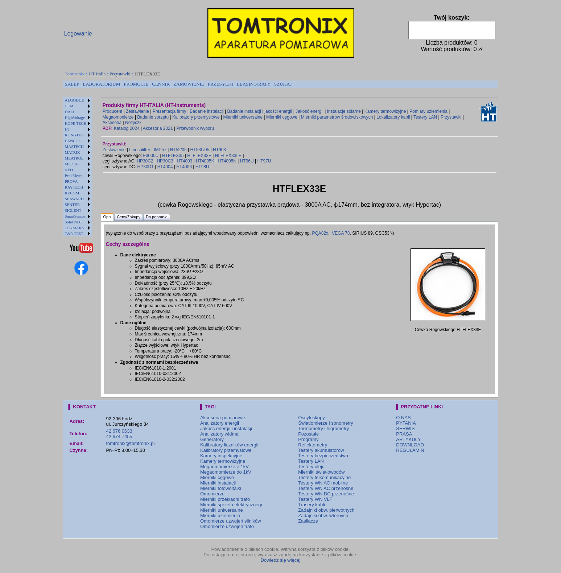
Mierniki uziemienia (220, 515)
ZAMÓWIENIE (188, 84)
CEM (69, 106)
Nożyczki (134, 122)
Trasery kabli (311, 504)
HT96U (247, 161)
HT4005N (227, 161)
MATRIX (72, 152)
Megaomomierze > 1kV (224, 466)
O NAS (403, 417)
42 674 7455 (119, 436)
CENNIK (161, 84)
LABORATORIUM (101, 84)
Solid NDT (74, 222)
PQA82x (320, 233)
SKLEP (72, 84)
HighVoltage (75, 117)
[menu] (77, 166)
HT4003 (185, 161)
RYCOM (72, 193)
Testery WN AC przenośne (325, 488)
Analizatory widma (219, 434)
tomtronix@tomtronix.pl (130, 443)
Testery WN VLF (315, 499)
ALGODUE (74, 100)
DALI (69, 112)
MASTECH (74, 146)
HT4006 (184, 166)
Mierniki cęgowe (281, 117)
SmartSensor (75, 216)
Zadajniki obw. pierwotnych (326, 510)
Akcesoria (112, 122)
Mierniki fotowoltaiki (220, 488)
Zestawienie (137, 111)
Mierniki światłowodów (321, 472)
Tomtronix (75, 74)
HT (67, 129)
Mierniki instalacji (218, 483)
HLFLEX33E (199, 155)
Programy (308, 439)
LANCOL (73, 141)
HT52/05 (178, 149)
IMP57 (160, 149)
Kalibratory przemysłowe (196, 117)
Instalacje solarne (344, 111)
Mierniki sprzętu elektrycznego (232, 504)
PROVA (71, 181)
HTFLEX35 (172, 155)
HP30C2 (145, 161)
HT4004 (165, 166)
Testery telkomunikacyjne (324, 477)
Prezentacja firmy (169, 111)
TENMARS (74, 228)
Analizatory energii (219, 423)
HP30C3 (165, 161)
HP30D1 (145, 166)
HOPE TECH (76, 123)
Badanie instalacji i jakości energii (259, 111)
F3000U (151, 155)
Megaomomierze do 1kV (225, 472)
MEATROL (74, 158)
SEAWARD (74, 199)
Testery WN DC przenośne (326, 493)
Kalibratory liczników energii (229, 445)
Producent (113, 111)
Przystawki (120, 74)
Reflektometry (312, 445)
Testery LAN (425, 117)
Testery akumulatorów (321, 450)
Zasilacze (308, 521)
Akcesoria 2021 (158, 128)
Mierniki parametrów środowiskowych (337, 117)
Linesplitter (139, 149)
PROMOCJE (136, 84)
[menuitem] (72, 84)
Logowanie (78, 33)
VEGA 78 (341, 233)
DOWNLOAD (410, 445)
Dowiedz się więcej (281, 560)
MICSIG (72, 164)
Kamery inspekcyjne (221, 455)
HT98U (202, 166)
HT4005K (205, 161)
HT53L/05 (199, 149)
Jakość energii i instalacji (226, 428)
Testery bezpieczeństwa (323, 455)
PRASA (404, 434)
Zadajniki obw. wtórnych (323, 515)
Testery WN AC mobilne (323, 483)
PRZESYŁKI (220, 84)
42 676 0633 (119, 431)
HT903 (219, 149)
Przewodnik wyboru (195, 128)
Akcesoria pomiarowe (222, 417)
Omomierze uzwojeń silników (230, 521)
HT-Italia (97, 74)
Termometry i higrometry (323, 428)
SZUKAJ (283, 84)
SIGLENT (73, 210)
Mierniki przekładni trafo (225, 499)
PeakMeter (73, 175)
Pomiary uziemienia (428, 111)
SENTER (72, 204)
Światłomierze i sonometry (325, 423)
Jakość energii (309, 111)
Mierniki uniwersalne (243, 117)
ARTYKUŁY (408, 439)
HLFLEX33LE (228, 155)
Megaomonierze (118, 117)
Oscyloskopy (311, 417)
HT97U (264, 161)
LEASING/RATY (254, 84)
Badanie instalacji (206, 111)
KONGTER (74, 135)
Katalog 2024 (127, 128)
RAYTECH (74, 187)
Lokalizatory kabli (393, 117)
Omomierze (212, 493)
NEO (69, 170)
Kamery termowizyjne (385, 111)
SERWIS (405, 428)
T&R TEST (74, 233)
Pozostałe (308, 434)
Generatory (212, 439)
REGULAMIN (410, 450)
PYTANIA (406, 423)
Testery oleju (311, 466)
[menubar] (178, 84)
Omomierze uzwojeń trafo (227, 526)
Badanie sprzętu (153, 117)
